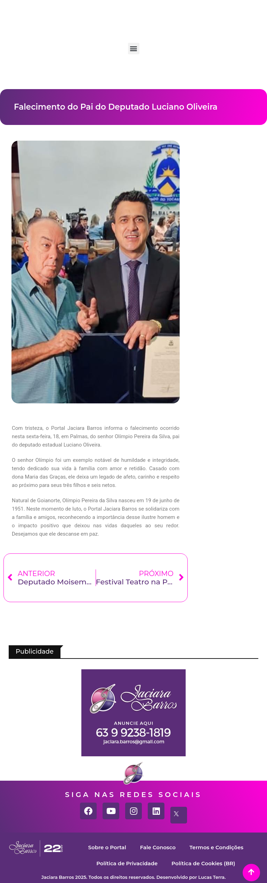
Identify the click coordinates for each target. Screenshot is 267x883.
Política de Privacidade (126, 863)
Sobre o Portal (107, 847)
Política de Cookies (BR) (203, 863)
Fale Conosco (158, 847)
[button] (133, 48)
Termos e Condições (216, 847)
